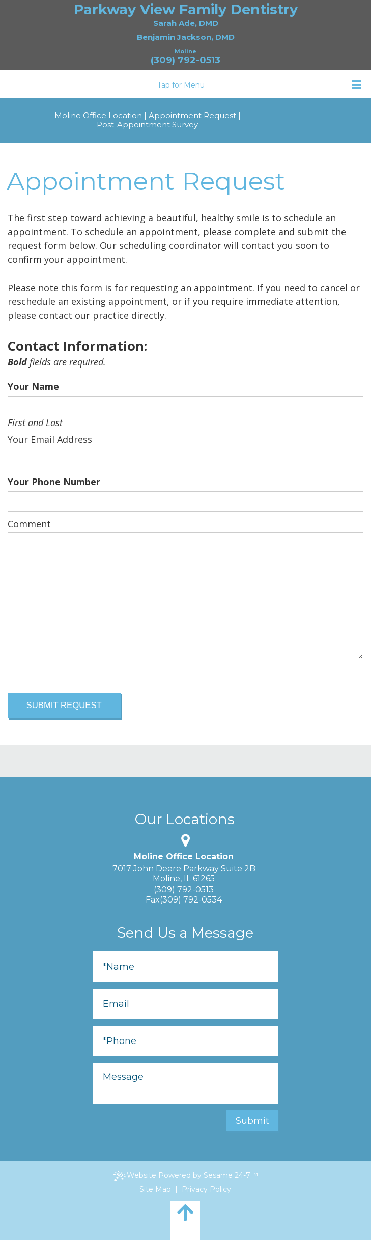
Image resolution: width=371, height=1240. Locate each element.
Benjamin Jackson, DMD (186, 37)
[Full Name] (185, 966)
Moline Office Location (98, 115)
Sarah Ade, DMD (185, 23)
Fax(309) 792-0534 (184, 900)
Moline (185, 51)
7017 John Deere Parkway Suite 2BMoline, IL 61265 (183, 873)
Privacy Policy (206, 1189)
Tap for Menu (259, 84)
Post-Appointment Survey (147, 124)
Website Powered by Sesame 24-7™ (185, 1176)
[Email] (185, 1004)
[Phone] (185, 1041)
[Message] (185, 1083)
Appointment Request (192, 115)
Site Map (155, 1189)
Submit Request (64, 705)
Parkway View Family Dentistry (186, 9)
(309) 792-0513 (185, 60)
